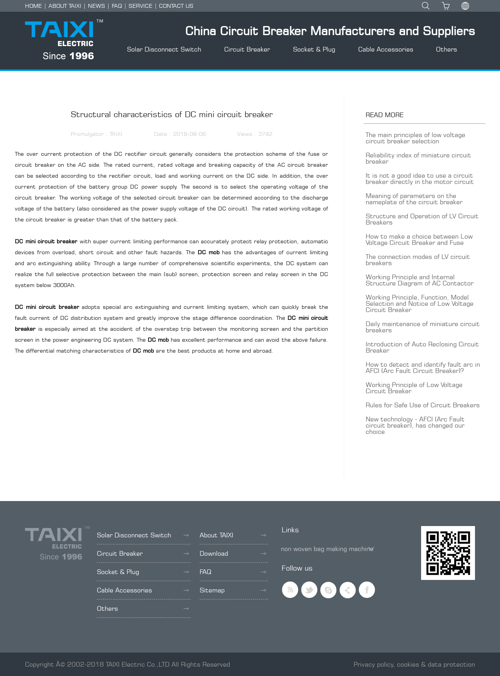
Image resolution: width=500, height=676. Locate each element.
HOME (33, 5)
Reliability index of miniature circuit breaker (418, 158)
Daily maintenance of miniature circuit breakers (423, 327)
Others (446, 49)
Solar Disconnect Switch (164, 49)
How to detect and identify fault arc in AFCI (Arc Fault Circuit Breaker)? (423, 367)
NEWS (96, 5)
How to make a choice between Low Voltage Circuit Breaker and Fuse (419, 239)
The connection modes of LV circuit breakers (418, 260)
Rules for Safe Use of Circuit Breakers (423, 405)
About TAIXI (233, 535)
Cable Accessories (385, 49)
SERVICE (140, 5)
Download (233, 553)
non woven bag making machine (327, 549)
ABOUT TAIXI (64, 5)
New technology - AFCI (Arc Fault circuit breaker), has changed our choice (415, 425)
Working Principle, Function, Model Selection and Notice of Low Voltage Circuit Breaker (419, 303)
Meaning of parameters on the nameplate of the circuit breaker (414, 199)
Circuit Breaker (247, 49)
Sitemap (233, 590)
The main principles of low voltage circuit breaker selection (415, 138)
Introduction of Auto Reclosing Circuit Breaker (422, 347)
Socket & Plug (314, 49)
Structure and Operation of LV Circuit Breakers (422, 219)
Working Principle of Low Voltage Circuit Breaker (414, 388)
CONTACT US (176, 5)
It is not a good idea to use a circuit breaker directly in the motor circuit (420, 178)
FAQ (117, 5)
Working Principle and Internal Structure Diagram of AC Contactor (419, 280)
